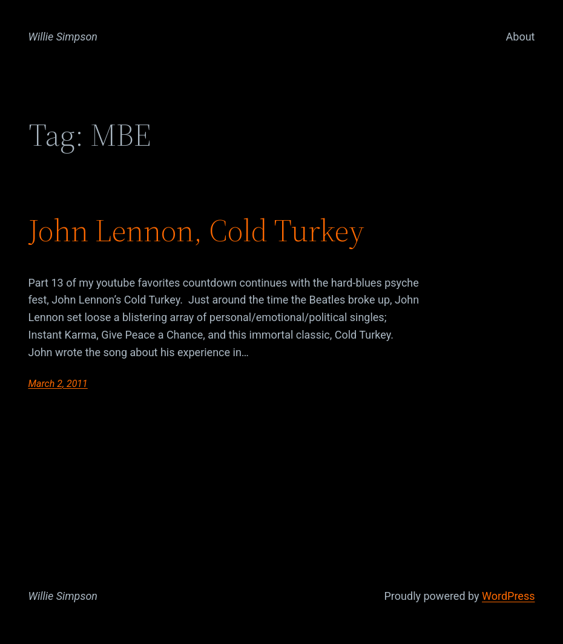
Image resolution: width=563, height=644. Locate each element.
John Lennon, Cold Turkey (196, 230)
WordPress (508, 596)
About (520, 36)
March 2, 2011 (58, 383)
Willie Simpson (63, 36)
